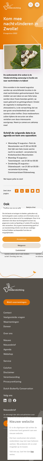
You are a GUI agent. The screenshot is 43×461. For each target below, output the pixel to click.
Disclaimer (21, 450)
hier (32, 73)
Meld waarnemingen (16, 302)
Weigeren (21, 245)
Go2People (31, 438)
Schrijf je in (12, 423)
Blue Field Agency (27, 440)
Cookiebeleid (20, 250)
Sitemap (21, 455)
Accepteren (21, 239)
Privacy (21, 445)
